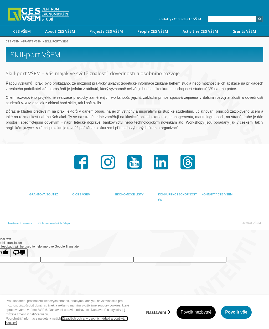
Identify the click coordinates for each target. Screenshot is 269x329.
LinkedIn (161, 162)
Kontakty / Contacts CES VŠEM (180, 19)
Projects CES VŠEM (106, 31)
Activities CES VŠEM (200, 31)
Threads (187, 162)
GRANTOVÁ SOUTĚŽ (43, 194)
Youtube (134, 162)
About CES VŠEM (60, 31)
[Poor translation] (19, 253)
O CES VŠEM (81, 194)
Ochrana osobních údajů (54, 223)
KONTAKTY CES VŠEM (216, 194)
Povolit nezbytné (196, 312)
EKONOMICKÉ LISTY (129, 194)
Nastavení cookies (20, 223)
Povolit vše (236, 312)
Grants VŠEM (244, 31)
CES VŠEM (22, 31)
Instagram (108, 162)
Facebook (81, 162)
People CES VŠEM (152, 31)
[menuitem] (22, 31)
